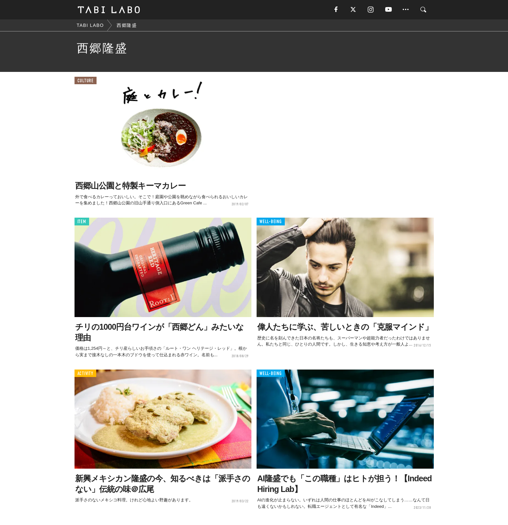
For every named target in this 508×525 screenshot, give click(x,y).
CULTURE (85, 80)
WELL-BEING (271, 221)
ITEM (81, 221)
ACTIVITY (85, 373)
